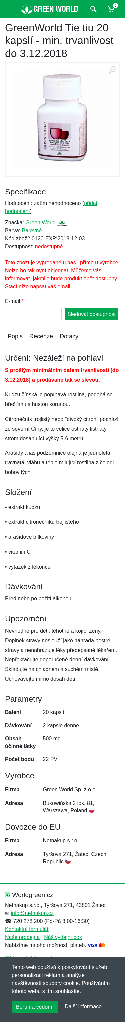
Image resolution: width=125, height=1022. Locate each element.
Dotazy (69, 336)
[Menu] (11, 9)
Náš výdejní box (63, 937)
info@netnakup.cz (32, 913)
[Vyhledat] (92, 9)
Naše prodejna (22, 937)
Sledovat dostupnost (91, 314)
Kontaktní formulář (27, 929)
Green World (40, 222)
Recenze (41, 336)
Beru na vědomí (35, 1007)
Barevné (32, 230)
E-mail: (13, 301)
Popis (15, 336)
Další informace (83, 1006)
